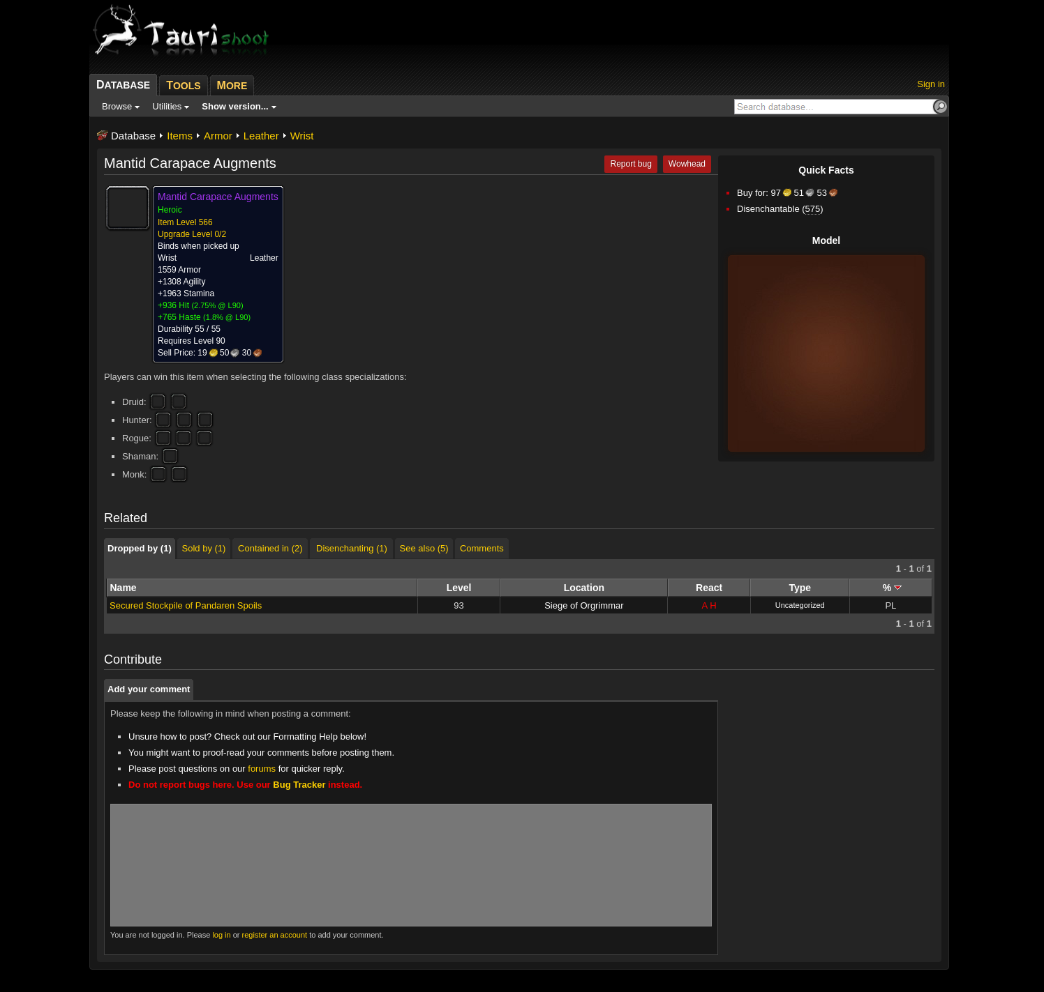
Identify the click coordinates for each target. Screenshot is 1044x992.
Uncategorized (800, 605)
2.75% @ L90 (217, 305)
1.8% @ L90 (227, 317)
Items (180, 136)
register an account (275, 935)
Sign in (931, 84)
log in (221, 935)
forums (262, 768)
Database (133, 136)
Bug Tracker (299, 784)
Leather (261, 136)
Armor (218, 136)
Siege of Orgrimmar (583, 605)
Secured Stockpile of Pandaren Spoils (186, 605)
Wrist (302, 136)
